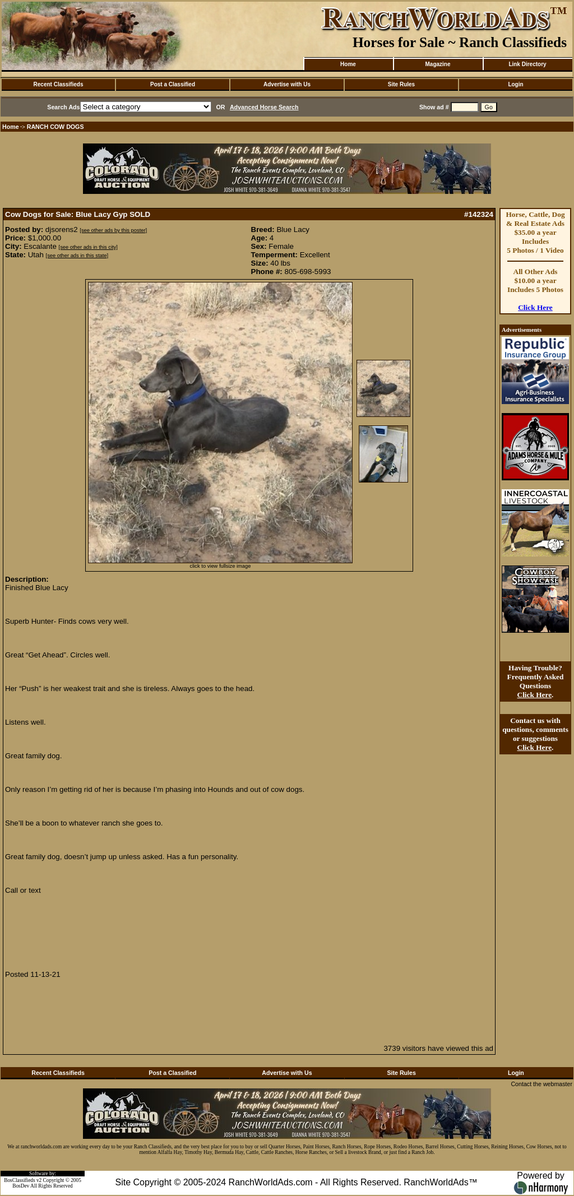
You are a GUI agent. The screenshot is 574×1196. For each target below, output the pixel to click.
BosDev (20, 1186)
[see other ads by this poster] (113, 230)
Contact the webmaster (541, 1084)
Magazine (437, 64)
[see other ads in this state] (77, 255)
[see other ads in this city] (88, 247)
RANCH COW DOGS (55, 126)
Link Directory (527, 64)
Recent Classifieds (59, 84)
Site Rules (401, 84)
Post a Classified (172, 84)
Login (515, 84)
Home (348, 64)
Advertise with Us (287, 84)
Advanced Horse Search (264, 107)
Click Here (535, 307)
